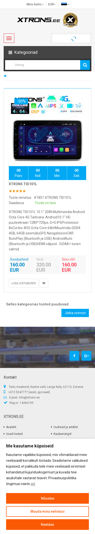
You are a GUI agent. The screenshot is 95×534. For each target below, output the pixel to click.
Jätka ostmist (75, 313)
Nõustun (47, 498)
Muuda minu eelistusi (47, 511)
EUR (52, 4)
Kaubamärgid (62, 434)
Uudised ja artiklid (66, 427)
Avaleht (11, 427)
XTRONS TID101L (23, 184)
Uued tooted (14, 434)
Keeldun (47, 524)
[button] (47, 52)
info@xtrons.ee (29, 397)
